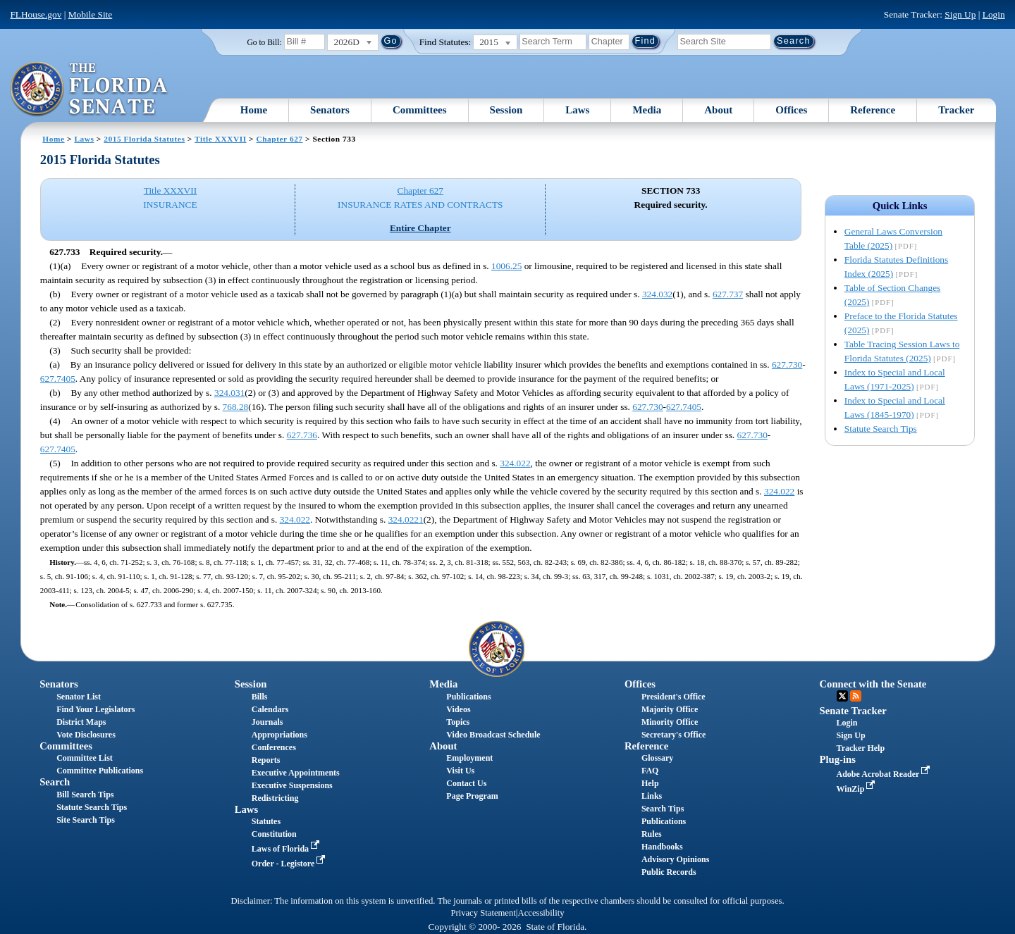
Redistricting (275, 798)
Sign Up (960, 14)
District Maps (81, 722)
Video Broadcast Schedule (493, 735)
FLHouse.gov (35, 14)
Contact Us (466, 783)
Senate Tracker (853, 710)
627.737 (728, 294)
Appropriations (279, 735)
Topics (457, 722)
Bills (260, 697)
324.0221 (406, 519)
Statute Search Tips (880, 428)
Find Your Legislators (95, 709)
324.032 (657, 294)
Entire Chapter (420, 228)
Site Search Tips (85, 820)
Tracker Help (861, 748)
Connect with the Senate (873, 684)
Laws (577, 110)
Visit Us (460, 771)
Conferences (274, 747)
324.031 (229, 392)
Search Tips (662, 809)
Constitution (274, 834)
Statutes (266, 821)
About (718, 110)
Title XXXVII (221, 139)
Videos (458, 709)
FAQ (649, 771)
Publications (468, 697)
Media (646, 110)
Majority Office (669, 709)
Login (994, 14)
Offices (791, 110)
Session (506, 110)
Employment (469, 758)
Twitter (842, 696)
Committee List (84, 758)
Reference (872, 110)
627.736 (302, 435)
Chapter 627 (279, 139)
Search (54, 781)
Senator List (78, 697)
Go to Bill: (264, 42)
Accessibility (541, 913)
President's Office (673, 697)
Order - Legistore (290, 863)
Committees (420, 110)
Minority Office (669, 722)
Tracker (956, 110)
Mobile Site (90, 14)
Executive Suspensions (292, 785)
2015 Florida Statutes (144, 139)
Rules (651, 834)
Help (650, 783)
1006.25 (506, 266)
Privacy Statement (482, 913)
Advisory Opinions (675, 859)
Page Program (472, 796)
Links (651, 796)
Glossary (657, 758)
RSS (855, 696)
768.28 (236, 406)
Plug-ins (838, 759)
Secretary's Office (673, 735)
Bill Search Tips (84, 794)
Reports (266, 760)
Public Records (668, 872)
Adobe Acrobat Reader (885, 774)
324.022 (515, 463)
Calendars (270, 709)
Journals (267, 722)
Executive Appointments (296, 773)
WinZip (857, 789)
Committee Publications (99, 771)
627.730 (787, 364)
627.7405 (57, 378)
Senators (330, 110)
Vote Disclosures (86, 735)
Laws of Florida (287, 849)
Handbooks (662, 847)
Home (253, 110)
